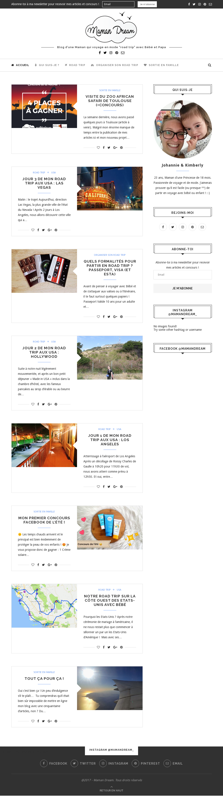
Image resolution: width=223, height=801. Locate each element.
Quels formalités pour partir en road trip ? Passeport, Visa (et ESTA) (109, 270)
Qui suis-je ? (47, 65)
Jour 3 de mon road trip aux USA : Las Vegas (44, 184)
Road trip (75, 65)
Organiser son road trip (114, 65)
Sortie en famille (161, 65)
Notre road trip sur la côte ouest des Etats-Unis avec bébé (109, 605)
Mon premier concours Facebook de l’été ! (44, 524)
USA (53, 173)
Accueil (20, 65)
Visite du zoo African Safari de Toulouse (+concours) (109, 101)
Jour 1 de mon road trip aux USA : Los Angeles (110, 443)
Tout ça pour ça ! (44, 684)
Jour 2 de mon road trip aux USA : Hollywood (44, 355)
